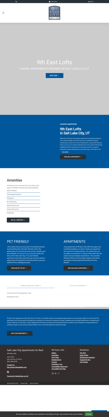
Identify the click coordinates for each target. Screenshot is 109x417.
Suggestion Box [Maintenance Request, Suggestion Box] (85, 392)
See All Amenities (18, 220)
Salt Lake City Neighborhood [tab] (78, 285)
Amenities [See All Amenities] (55, 387)
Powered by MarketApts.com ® (17, 408)
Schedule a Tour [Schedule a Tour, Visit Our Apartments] (57, 396)
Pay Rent (83, 385)
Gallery (54, 385)
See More (65, 152)
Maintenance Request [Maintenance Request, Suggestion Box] (87, 389)
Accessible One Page (59, 401)
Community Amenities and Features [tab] (30, 285)
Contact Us (10, 397)
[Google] (8, 404)
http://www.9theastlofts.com (17, 399)
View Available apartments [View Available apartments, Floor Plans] (78, 268)
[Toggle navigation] (3, 13)
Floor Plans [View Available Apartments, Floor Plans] (55, 389)
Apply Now (54, 75)
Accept (88, 414)
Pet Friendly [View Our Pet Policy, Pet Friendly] (84, 394)
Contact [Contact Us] (54, 394)
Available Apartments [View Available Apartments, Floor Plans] (73, 157)
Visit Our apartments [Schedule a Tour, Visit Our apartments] (19, 365)
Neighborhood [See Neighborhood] (56, 392)
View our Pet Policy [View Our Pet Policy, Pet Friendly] (19, 268)
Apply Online (53, 1)
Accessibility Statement (60, 398)
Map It (90, 1)
